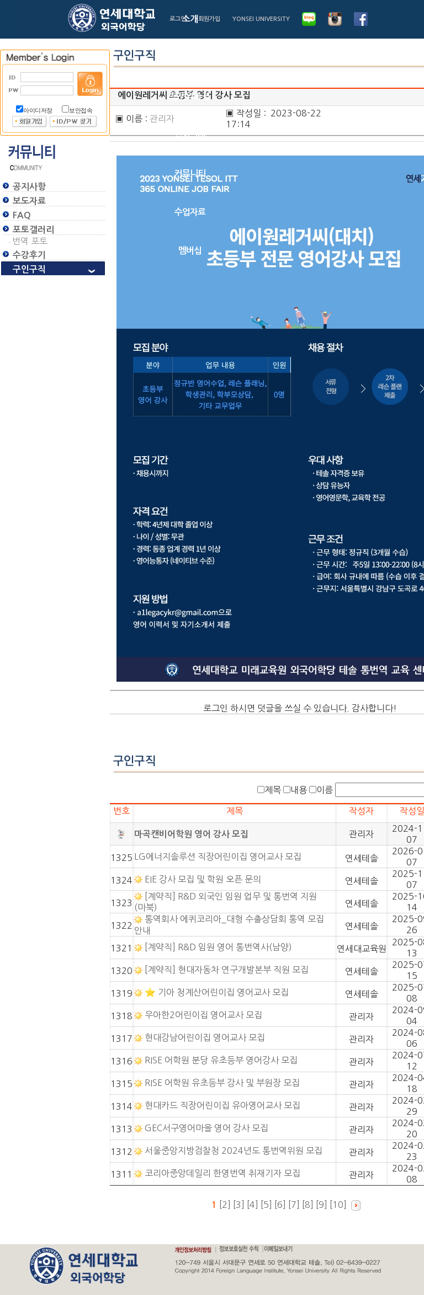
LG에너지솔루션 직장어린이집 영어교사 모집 (219, 856)
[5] (267, 1204)
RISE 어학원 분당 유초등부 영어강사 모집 (222, 1060)
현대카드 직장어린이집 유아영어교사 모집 (224, 1105)
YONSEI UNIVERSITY (261, 19)
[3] (240, 1204)
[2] (225, 1204)
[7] (295, 1204)
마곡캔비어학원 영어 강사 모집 (191, 834)
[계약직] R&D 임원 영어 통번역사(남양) (219, 947)
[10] (339, 1204)
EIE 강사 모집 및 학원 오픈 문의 (204, 879)
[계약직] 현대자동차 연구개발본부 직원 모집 (228, 969)
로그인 (177, 19)
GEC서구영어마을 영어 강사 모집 (208, 1127)
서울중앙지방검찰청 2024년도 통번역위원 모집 (235, 1150)
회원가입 (209, 19)
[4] (254, 1204)
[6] (281, 1204)
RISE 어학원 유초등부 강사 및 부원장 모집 (223, 1082)
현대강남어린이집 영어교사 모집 (206, 1037)
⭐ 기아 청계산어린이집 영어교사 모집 (218, 992)
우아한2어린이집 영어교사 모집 (204, 1014)
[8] (309, 1204)
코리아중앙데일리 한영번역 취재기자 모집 (224, 1173)
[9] (323, 1204)
